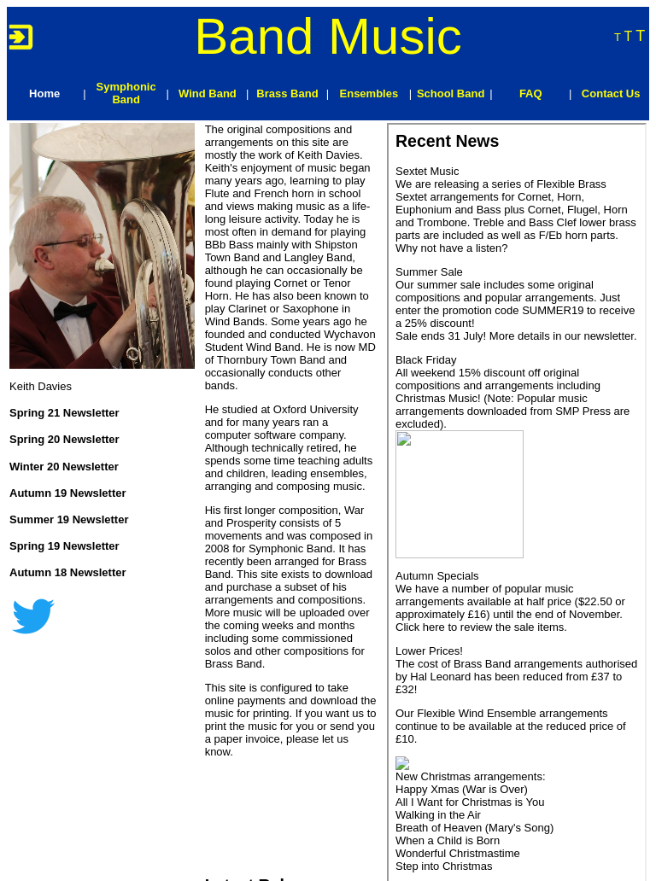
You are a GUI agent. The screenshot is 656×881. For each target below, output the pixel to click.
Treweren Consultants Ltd (189, 865)
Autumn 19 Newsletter (67, 493)
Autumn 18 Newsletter (67, 572)
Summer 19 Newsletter (68, 519)
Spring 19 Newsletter (64, 546)
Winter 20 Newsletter (64, 466)
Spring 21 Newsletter (64, 412)
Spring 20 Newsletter (64, 439)
